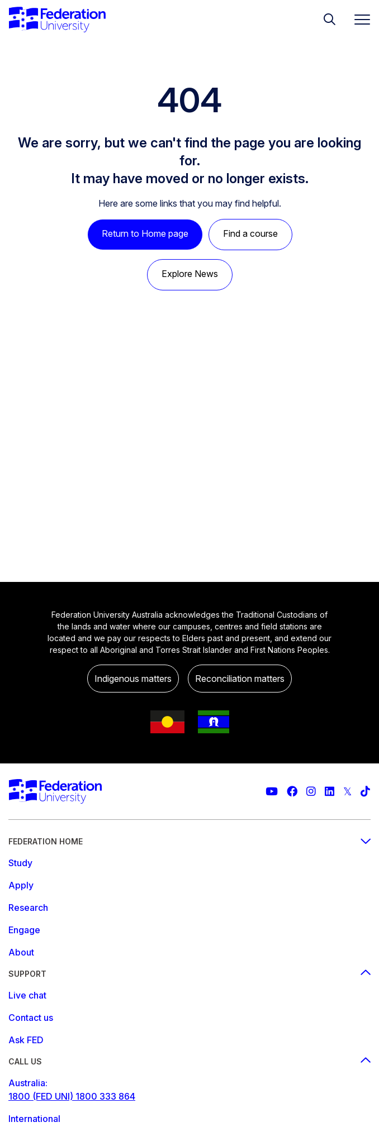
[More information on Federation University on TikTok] (365, 792)
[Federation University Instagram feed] (311, 792)
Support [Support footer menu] (189, 974)
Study (20, 862)
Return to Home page (145, 233)
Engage (24, 929)
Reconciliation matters (240, 678)
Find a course (250, 233)
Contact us (30, 1017)
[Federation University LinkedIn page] (329, 792)
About (21, 952)
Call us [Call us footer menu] (189, 1061)
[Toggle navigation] (357, 19)
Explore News (190, 273)
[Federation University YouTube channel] (272, 792)
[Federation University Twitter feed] (347, 792)
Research (28, 907)
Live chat (27, 995)
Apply (21, 885)
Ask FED (26, 1039)
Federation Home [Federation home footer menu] (189, 841)
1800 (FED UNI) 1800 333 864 (71, 1096)
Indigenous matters (133, 678)
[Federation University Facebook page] (292, 792)
